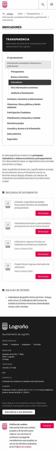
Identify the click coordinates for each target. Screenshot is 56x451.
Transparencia (17, 39)
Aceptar (47, 427)
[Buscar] (43, 4)
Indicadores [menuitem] (16, 82)
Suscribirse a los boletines (19, 412)
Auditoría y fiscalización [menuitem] (22, 93)
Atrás (7, 14)
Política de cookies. (23, 448)
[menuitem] (28, 58)
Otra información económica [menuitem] (24, 87)
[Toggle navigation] (52, 4)
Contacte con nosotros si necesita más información (23, 381)
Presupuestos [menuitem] (17, 71)
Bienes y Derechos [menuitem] (19, 77)
